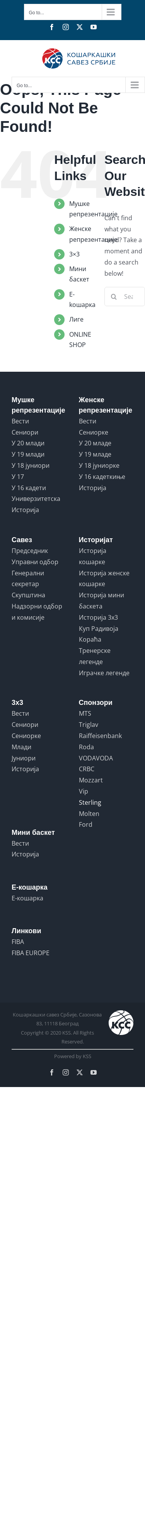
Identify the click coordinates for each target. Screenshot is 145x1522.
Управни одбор (35, 562)
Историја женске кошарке (104, 578)
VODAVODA (96, 758)
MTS (85, 713)
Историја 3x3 (98, 617)
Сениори (25, 432)
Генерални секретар (28, 578)
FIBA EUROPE (30, 953)
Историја (25, 510)
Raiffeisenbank (100, 736)
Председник (30, 550)
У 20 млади (28, 443)
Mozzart (91, 780)
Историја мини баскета (101, 600)
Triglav (88, 724)
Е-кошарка (27, 898)
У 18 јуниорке (99, 465)
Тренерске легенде (95, 656)
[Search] (114, 296)
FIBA (18, 941)
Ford (85, 824)
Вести (20, 421)
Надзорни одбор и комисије (37, 612)
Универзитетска (36, 498)
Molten (89, 813)
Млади (21, 747)
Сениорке (93, 432)
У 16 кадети (29, 488)
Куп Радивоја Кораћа (98, 634)
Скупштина (28, 595)
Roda (86, 747)
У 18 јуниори (30, 465)
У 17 (18, 476)
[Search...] (124, 296)
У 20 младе (95, 443)
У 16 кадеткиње (102, 476)
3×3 (74, 254)
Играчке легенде (104, 673)
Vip (83, 791)
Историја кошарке (92, 556)
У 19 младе (95, 454)
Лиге (76, 319)
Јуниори (24, 758)
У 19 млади (28, 454)
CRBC (86, 769)
